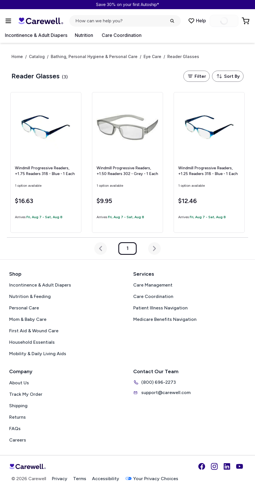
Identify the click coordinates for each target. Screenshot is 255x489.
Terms (79, 478)
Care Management (152, 285)
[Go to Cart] (246, 21)
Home (17, 56)
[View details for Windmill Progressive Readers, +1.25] (209, 162)
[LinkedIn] (227, 466)
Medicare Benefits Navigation (165, 319)
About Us (19, 382)
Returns (17, 417)
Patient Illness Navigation (160, 308)
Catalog (37, 56)
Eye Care (152, 56)
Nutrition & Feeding (30, 296)
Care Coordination (122, 35)
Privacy (59, 478)
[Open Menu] (8, 21)
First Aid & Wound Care (33, 330)
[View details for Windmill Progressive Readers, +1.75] (45, 162)
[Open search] (125, 21)
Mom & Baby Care (27, 319)
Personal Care (24, 308)
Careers (17, 440)
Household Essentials (32, 342)
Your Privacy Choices (151, 478)
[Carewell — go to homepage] (40, 21)
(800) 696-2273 (154, 382)
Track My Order (25, 394)
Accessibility (105, 478)
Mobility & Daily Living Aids (37, 353)
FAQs (15, 428)
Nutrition (84, 35)
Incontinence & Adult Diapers (36, 35)
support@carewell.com (162, 392)
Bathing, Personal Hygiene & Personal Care (94, 56)
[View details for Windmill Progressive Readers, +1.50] (127, 162)
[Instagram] (214, 466)
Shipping (18, 405)
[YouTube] (239, 466)
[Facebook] (201, 466)
